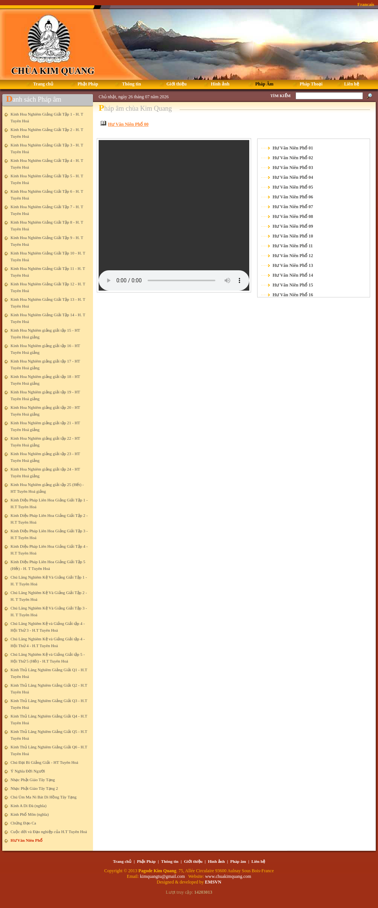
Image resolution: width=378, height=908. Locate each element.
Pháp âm (238, 861)
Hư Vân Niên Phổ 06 (293, 197)
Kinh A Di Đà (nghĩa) (28, 805)
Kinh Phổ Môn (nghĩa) (30, 814)
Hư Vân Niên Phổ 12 (293, 255)
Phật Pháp (146, 861)
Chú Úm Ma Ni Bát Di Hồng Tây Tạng (43, 797)
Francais (365, 4)
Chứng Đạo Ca (23, 823)
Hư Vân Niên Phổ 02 (293, 157)
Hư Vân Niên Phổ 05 (293, 187)
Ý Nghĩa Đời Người (28, 771)
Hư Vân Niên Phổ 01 (293, 148)
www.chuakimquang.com (228, 876)
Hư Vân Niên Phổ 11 (293, 245)
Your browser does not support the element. (174, 215)
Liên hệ (258, 861)
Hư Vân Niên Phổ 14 (293, 275)
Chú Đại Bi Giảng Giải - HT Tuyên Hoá (44, 762)
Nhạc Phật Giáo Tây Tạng (33, 779)
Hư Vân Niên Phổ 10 (293, 236)
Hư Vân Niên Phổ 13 (293, 265)
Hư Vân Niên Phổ (27, 840)
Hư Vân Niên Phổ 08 (293, 216)
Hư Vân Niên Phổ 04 (293, 177)
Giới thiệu (193, 861)
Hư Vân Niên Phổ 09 (293, 226)
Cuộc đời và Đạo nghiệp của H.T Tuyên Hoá (49, 831)
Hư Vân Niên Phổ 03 (293, 167)
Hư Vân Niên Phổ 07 (293, 206)
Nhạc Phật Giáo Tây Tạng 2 (34, 788)
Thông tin (169, 861)
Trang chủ (122, 861)
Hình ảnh (216, 861)
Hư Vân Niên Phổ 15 (293, 285)
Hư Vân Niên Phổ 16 (293, 294)
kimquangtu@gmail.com (163, 876)
